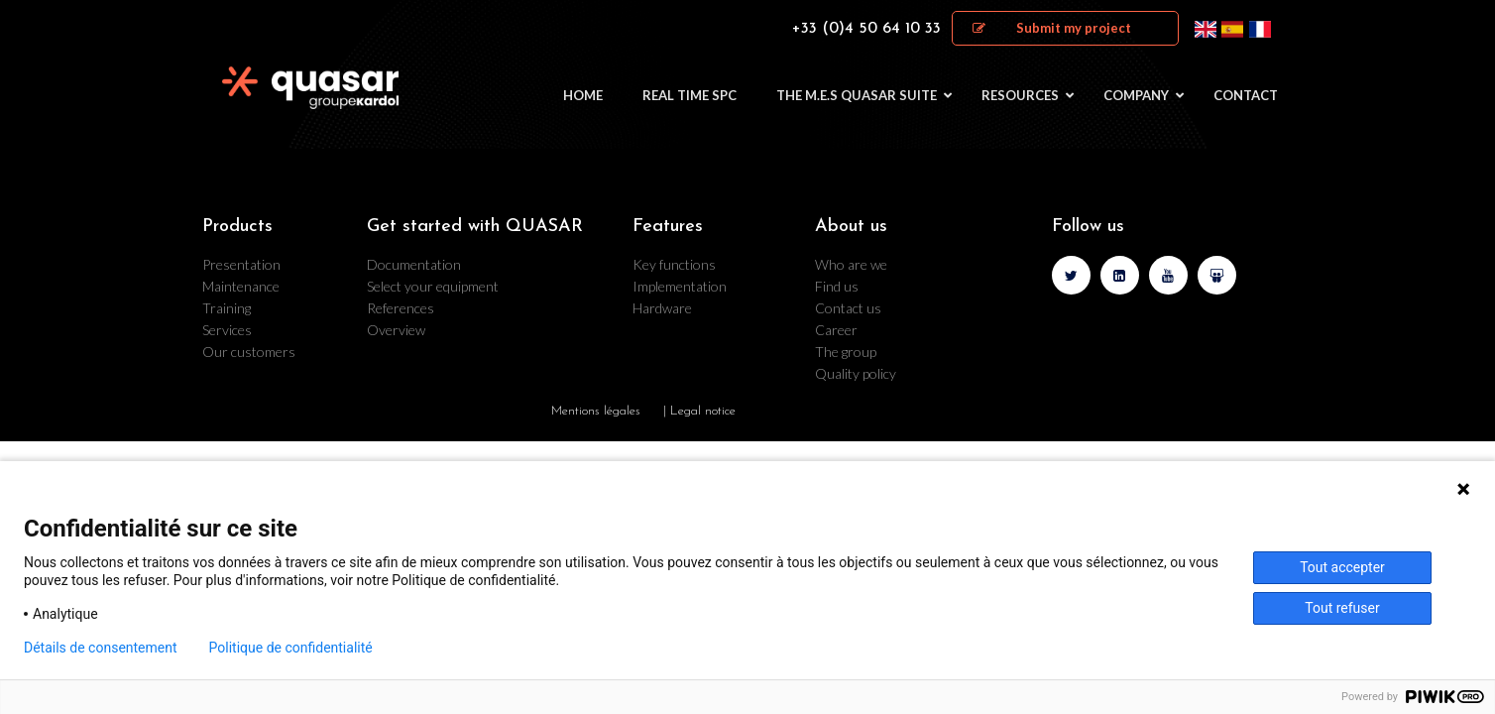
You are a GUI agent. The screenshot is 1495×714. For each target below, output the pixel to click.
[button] (1065, 28)
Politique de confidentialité (291, 647)
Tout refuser (1342, 608)
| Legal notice (699, 411)
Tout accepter (1342, 567)
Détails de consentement (100, 647)
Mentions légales (595, 411)
